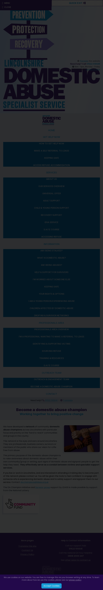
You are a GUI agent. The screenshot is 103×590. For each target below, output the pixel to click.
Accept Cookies (51, 585)
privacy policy (75, 580)
